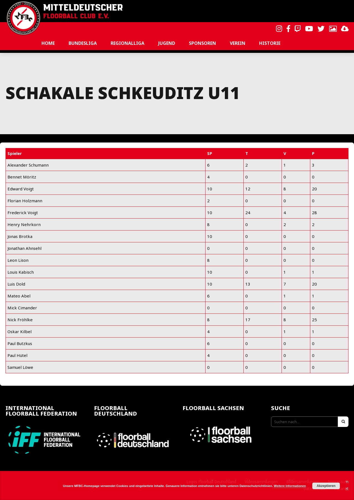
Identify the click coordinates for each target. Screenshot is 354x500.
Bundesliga (83, 43)
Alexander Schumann (28, 165)
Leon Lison (17, 260)
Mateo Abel (18, 296)
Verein (237, 43)
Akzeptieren (326, 486)
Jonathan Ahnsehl (24, 248)
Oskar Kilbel (19, 331)
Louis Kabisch (20, 272)
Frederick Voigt (22, 212)
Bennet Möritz (21, 177)
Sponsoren (202, 43)
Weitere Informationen (290, 486)
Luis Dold (16, 284)
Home (48, 43)
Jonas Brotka (19, 236)
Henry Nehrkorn (24, 224)
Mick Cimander (22, 307)
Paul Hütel (17, 355)
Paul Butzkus (19, 343)
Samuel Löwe (20, 367)
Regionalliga (127, 43)
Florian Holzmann (24, 200)
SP (209, 153)
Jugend (166, 43)
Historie (269, 43)
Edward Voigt (20, 188)
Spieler (14, 153)
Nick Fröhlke (20, 319)
